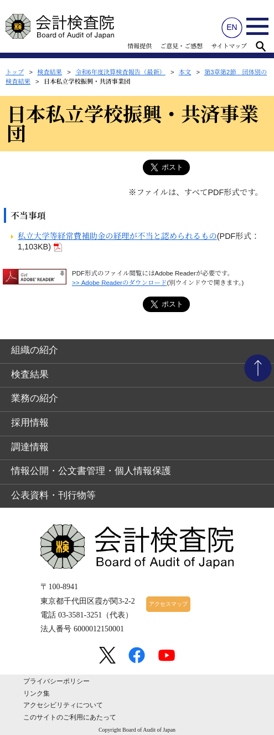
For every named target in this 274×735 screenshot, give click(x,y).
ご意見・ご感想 (181, 46)
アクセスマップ (168, 604)
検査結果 (49, 72)
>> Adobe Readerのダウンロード (119, 282)
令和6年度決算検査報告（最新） (120, 72)
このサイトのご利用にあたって (69, 717)
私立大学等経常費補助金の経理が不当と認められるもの (117, 236)
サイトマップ (229, 46)
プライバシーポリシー (56, 681)
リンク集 (36, 693)
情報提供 (139, 46)
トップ (15, 72)
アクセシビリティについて (63, 705)
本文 (185, 72)
